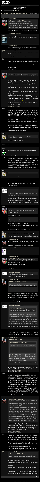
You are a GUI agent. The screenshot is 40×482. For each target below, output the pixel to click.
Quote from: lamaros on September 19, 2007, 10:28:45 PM (16, 20)
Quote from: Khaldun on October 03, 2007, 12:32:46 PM (16, 399)
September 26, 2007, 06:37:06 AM (13, 239)
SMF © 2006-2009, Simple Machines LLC (22, 481)
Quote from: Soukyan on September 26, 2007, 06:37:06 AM (16, 258)
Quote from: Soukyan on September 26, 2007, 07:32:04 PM (16, 305)
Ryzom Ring (9, 293)
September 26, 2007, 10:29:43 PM (13, 303)
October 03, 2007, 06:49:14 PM (12, 397)
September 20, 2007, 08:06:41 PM (13, 50)
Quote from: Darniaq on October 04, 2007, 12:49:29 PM (16, 453)
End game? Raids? (25, 13)
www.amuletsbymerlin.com (18, 33)
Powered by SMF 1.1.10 (15, 481)
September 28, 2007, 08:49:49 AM (13, 337)
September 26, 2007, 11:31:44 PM (13, 330)
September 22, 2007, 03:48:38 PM (13, 148)
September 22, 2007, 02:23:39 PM (13, 144)
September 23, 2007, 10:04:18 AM (13, 179)
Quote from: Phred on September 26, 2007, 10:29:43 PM (16, 339)
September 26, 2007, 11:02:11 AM (13, 270)
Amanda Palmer (19, 300)
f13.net (2, 13)
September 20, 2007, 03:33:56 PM (13, 45)
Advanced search (17, 10)
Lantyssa (32, 245)
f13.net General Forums (6, 13)
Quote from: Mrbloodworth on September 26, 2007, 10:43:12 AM (17, 281)
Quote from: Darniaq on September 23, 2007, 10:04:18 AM (16, 208)
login (8, 6)
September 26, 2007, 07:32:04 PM (13, 279)
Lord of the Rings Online (18, 13)
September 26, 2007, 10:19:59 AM (13, 247)
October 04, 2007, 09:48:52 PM (12, 451)
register (11, 6)
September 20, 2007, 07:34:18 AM (13, 18)
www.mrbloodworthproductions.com (11, 33)
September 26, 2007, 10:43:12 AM (13, 256)
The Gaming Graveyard (12, 13)
